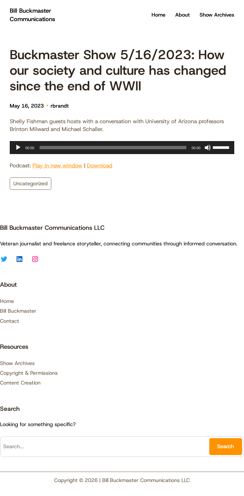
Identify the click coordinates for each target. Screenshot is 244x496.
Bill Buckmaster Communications (32, 15)
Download (99, 165)
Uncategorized (30, 183)
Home (158, 14)
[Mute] (207, 147)
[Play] (18, 147)
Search (225, 446)
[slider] (113, 147)
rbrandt (60, 105)
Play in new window (57, 165)
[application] (122, 147)
